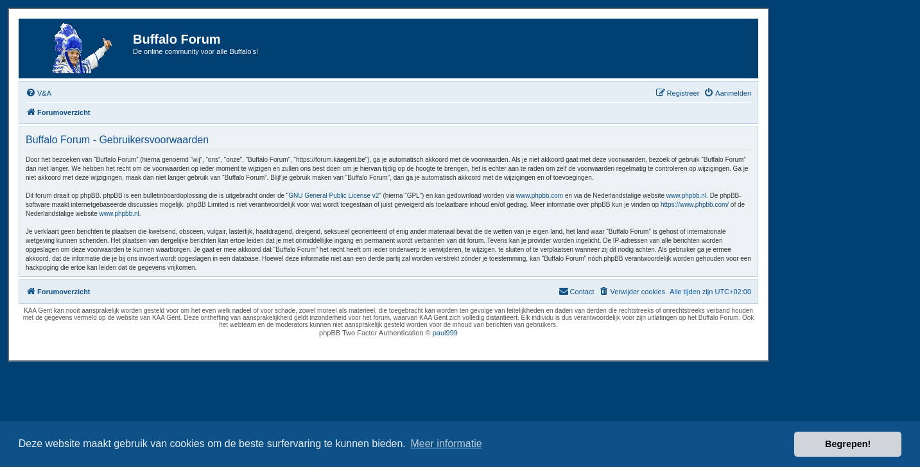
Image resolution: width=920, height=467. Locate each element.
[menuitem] (38, 93)
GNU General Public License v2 (333, 195)
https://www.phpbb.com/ (695, 204)
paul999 (445, 333)
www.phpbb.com (539, 195)
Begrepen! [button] (848, 444)
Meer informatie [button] (446, 443)
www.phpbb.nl (686, 195)
